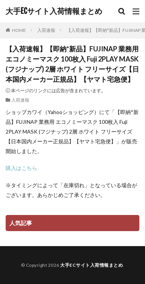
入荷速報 (46, 30)
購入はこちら (21, 168)
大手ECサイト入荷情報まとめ (54, 11)
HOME (19, 30)
